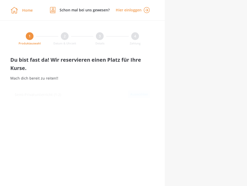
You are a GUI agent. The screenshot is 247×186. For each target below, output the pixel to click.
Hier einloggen (133, 10)
